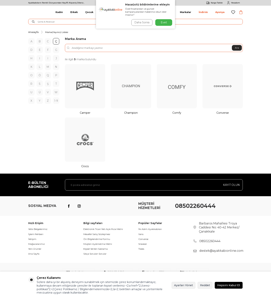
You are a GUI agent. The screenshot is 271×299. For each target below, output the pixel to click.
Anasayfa (33, 32)
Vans (140, 234)
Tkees (141, 248)
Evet (164, 22)
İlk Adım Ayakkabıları (150, 229)
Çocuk (89, 12)
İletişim (32, 239)
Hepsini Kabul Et (228, 285)
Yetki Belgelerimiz (37, 229)
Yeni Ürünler (34, 248)
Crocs (85, 166)
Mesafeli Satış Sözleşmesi (96, 234)
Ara (237, 47)
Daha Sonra (141, 22)
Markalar (185, 12)
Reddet (205, 285)
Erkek (74, 12)
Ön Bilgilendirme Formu (96, 239)
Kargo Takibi (214, 3)
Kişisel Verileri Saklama (95, 248)
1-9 (56, 100)
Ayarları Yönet (183, 285)
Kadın (59, 12)
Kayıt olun (231, 185)
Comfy (176, 112)
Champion (131, 112)
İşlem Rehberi (35, 234)
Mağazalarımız (36, 244)
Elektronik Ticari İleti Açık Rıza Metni (103, 229)
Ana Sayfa (33, 253)
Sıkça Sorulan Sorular (95, 253)
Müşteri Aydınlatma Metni (97, 244)
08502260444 (195, 205)
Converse (222, 112)
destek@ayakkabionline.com (221, 250)
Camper (85, 112)
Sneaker (142, 244)
